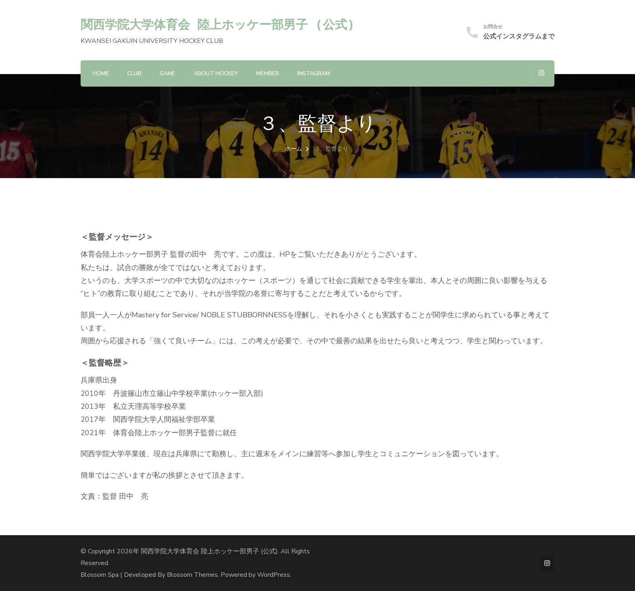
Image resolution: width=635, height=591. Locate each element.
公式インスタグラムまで (518, 36)
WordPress (273, 574)
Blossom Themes (192, 574)
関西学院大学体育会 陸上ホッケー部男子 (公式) (218, 24)
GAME (167, 73)
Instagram (313, 73)
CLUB (134, 73)
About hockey (216, 73)
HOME (101, 73)
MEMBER (267, 73)
